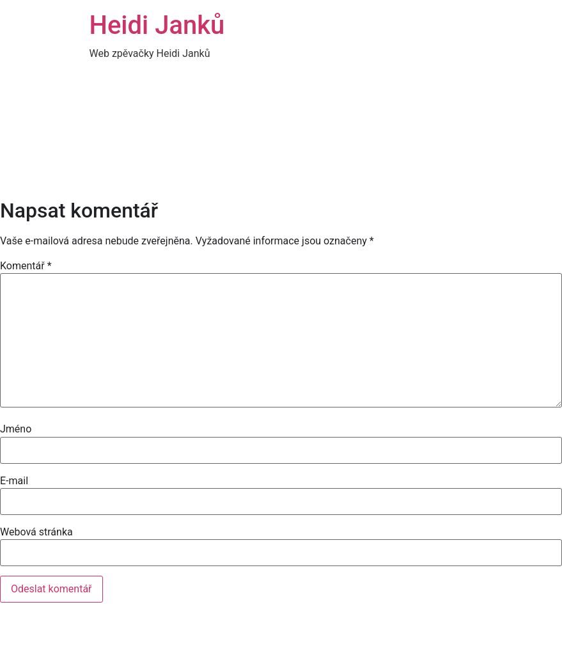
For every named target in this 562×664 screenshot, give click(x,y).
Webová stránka (36, 532)
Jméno (15, 429)
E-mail (14, 481)
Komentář (26, 266)
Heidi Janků (157, 25)
